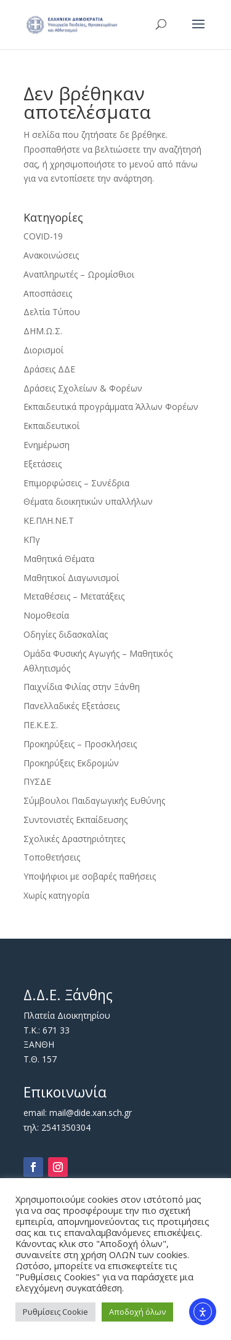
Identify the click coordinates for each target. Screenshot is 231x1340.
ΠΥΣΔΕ (37, 781)
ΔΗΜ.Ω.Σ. (42, 331)
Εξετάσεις (42, 464)
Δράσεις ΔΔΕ (49, 369)
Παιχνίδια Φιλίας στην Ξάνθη (81, 686)
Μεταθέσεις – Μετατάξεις (73, 596)
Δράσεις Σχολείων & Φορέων (82, 388)
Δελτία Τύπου (51, 312)
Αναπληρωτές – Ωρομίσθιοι (78, 274)
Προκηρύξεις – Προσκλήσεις (80, 744)
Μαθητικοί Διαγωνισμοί (71, 578)
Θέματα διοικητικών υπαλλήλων (88, 501)
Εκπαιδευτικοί (51, 425)
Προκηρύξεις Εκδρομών (71, 763)
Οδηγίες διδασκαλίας (65, 634)
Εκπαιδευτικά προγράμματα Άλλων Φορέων (110, 406)
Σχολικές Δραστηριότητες (74, 839)
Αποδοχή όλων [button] (137, 1311)
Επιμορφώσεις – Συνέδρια (76, 483)
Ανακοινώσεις (51, 255)
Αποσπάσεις (47, 293)
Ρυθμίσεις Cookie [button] (55, 1311)
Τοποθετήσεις (51, 857)
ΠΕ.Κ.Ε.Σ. (40, 725)
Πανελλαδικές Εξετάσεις (71, 706)
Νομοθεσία (46, 615)
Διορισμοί (43, 350)
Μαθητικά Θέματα (58, 558)
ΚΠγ (31, 539)
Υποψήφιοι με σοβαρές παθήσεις (89, 876)
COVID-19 (43, 236)
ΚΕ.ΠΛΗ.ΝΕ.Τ (48, 520)
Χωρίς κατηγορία (56, 895)
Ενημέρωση (46, 445)
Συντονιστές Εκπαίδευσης (75, 819)
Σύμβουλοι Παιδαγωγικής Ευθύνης (94, 800)
